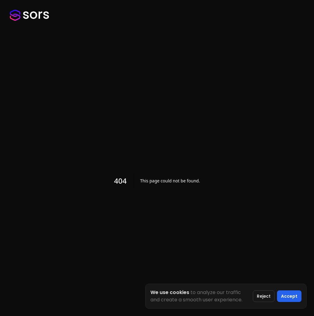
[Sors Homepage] (29, 15)
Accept (289, 296)
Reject (264, 296)
